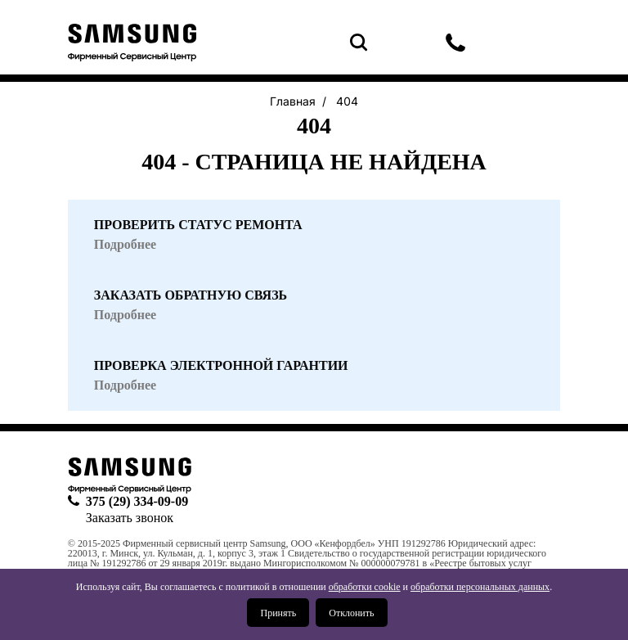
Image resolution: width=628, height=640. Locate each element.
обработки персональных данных (480, 587)
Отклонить (351, 613)
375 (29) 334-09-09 (455, 43)
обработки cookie (365, 587)
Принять (278, 613)
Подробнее (125, 385)
